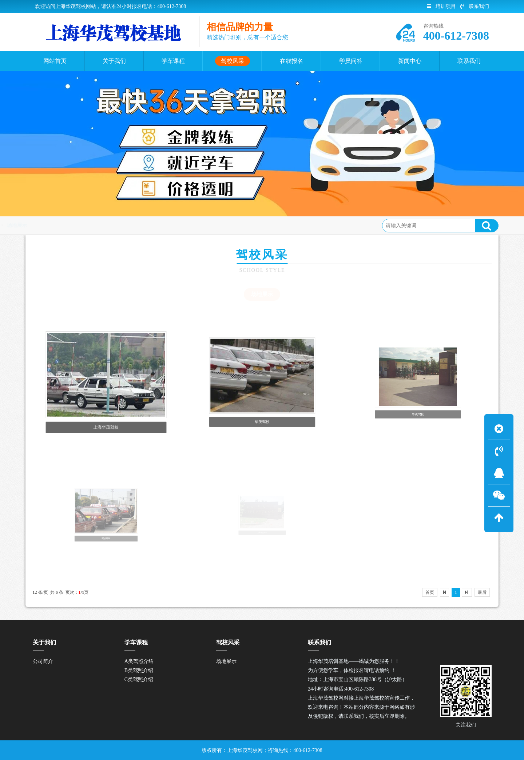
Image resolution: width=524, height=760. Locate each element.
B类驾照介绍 (138, 670)
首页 (62, 225)
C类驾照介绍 (138, 679)
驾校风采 (86, 225)
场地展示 (116, 225)
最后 (482, 592)
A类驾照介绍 (139, 661)
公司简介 (43, 661)
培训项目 (441, 6)
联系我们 (474, 6)
